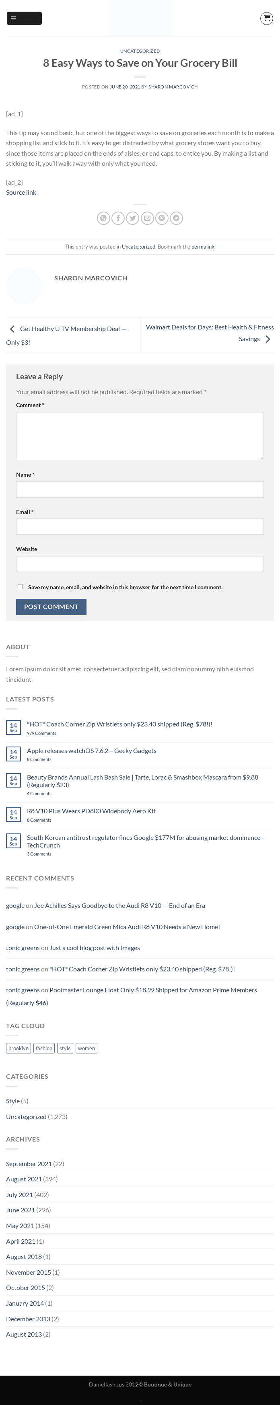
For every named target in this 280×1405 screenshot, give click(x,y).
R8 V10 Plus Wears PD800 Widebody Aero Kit (91, 811)
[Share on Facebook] (118, 218)
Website (26, 548)
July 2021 (19, 1194)
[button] (24, 18)
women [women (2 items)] (86, 1048)
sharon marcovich (173, 86)
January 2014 (25, 1303)
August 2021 (24, 1179)
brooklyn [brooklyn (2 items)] (18, 1048)
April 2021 (20, 1241)
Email (25, 511)
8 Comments (48, 759)
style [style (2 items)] (65, 1048)
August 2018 (24, 1256)
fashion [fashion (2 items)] (44, 1048)
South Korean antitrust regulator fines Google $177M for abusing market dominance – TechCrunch (146, 841)
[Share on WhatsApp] (103, 218)
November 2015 (28, 1272)
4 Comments (49, 793)
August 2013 (24, 1334)
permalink (202, 246)
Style (13, 1101)
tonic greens (23, 947)
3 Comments (50, 853)
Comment (30, 404)
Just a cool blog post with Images (94, 947)
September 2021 (29, 1163)
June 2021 (20, 1210)
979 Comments (50, 733)
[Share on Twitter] (132, 218)
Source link (21, 192)
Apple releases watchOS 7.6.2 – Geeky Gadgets (91, 750)
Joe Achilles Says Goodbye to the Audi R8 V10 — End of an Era (119, 905)
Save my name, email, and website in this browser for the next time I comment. (125, 587)
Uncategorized (140, 50)
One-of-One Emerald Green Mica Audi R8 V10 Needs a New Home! (127, 926)
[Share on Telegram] (176, 218)
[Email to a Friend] (147, 218)
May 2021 (20, 1225)
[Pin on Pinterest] (162, 218)
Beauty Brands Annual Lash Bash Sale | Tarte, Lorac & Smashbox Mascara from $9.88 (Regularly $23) (142, 780)
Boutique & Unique (167, 1384)
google (15, 905)
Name (25, 474)
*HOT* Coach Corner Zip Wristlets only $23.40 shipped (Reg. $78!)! (119, 724)
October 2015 (25, 1287)
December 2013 (28, 1319)
